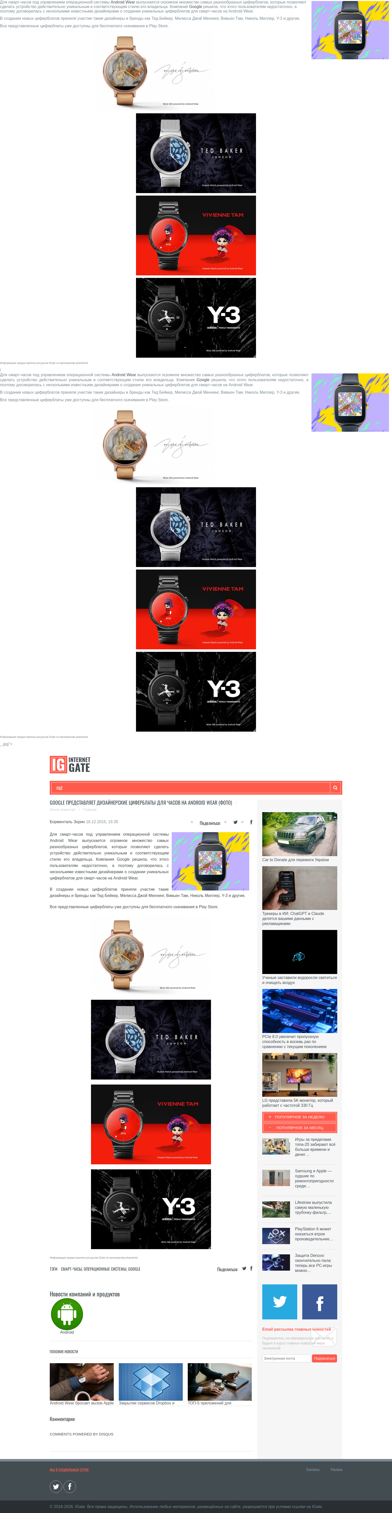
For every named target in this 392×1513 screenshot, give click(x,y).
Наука (138, 788)
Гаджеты (207, 788)
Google (195, 7)
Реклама (336, 1469)
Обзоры (185, 788)
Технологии (65, 788)
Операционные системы (105, 1269)
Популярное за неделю (300, 1117)
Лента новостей (63, 810)
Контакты (313, 1469)
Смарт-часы (71, 1269)
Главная (89, 810)
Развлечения (92, 788)
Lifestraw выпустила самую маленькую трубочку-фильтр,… (313, 1207)
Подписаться (324, 1358)
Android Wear (123, 2)
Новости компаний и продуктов (85, 1293)
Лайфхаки (161, 788)
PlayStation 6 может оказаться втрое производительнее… (314, 1234)
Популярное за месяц (299, 1128)
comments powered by (82, 1434)
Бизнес (118, 788)
